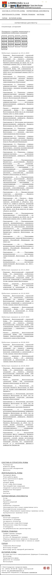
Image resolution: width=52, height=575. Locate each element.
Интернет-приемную (29, 572)
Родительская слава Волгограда (15, 523)
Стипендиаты (8, 526)
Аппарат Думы (8, 482)
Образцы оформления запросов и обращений (20, 539)
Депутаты (6, 470)
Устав (5, 498)
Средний (28, 7)
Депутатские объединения (13, 468)
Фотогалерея (8, 561)
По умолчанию (21, 5)
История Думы (15, 18)
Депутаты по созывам (11, 559)
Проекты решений (10, 502)
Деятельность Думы (11, 14)
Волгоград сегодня (10, 547)
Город (4, 18)
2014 (24, 42)
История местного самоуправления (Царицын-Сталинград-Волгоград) (25, 555)
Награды (40, 14)
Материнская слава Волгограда (15, 525)
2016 (11, 42)
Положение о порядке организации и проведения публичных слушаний (16, 32)
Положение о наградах (12, 519)
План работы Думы (10, 477)
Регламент (7, 500)
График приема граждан (12, 533)
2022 (24, 37)
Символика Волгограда (12, 545)
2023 (17, 37)
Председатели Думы (11, 558)
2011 (17, 45)
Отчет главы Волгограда (12, 484)
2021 (4, 39)
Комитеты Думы (9, 466)
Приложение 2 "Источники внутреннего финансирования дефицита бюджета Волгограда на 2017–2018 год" (18, 124)
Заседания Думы (9, 475)
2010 (24, 45)
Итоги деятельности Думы (13, 478)
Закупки (6, 491)
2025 (4, 37)
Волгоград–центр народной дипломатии (18, 549)
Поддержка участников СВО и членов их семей (21, 541)
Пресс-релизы (8, 480)
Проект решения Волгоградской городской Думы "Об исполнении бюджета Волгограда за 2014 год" (18, 381)
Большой (36, 7)
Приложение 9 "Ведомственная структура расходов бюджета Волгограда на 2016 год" (18, 193)
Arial (28, 5)
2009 (4, 48)
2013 (4, 45)
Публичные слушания (11, 505)
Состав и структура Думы (13, 11)
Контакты (6, 493)
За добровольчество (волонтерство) (17, 528)
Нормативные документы (38, 11)
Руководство (8, 464)
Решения (6, 503)
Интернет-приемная (10, 535)
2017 (4, 42)
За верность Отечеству (12, 521)
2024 (11, 37)
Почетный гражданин (11, 517)
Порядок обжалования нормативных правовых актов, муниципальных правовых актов (23, 511)
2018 (24, 39)
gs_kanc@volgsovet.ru (15, 570)
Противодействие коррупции (14, 486)
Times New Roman (36, 5)
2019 (17, 39)
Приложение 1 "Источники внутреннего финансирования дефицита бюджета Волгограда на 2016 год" (18, 117)
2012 (11, 45)
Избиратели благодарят (12, 489)
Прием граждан (28, 14)
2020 (11, 39)
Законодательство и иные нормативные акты (20, 507)
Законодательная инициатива (14, 509)
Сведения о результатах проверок (16, 488)
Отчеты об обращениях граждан (15, 537)
